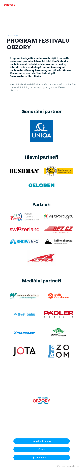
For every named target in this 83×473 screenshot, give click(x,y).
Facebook (40, 457)
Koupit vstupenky (41, 441)
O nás (41, 449)
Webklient (75, 466)
